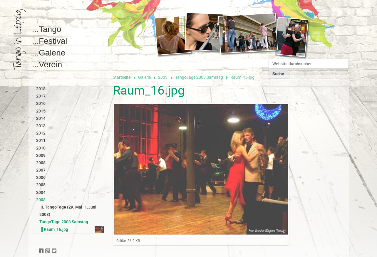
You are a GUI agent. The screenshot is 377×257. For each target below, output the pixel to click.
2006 (41, 177)
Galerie (52, 52)
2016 (41, 103)
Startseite (121, 77)
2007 (41, 170)
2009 (41, 155)
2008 (41, 162)
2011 (41, 140)
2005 (41, 184)
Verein (50, 64)
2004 (41, 192)
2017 (41, 96)
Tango (50, 29)
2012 (41, 133)
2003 (162, 77)
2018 (41, 88)
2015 (41, 111)
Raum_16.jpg (56, 229)
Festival (53, 41)
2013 (41, 125)
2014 (41, 118)
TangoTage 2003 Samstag (199, 77)
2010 (41, 148)
